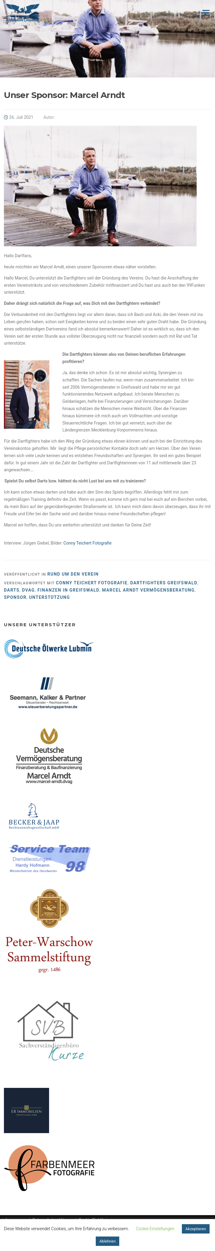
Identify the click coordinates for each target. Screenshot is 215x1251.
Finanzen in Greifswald (68, 590)
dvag (28, 590)
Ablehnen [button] (107, 1241)
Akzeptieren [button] (195, 1229)
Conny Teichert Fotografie (88, 543)
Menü (206, 12)
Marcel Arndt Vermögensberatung (148, 590)
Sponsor (15, 597)
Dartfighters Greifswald (164, 582)
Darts (11, 590)
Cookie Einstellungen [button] (155, 1228)
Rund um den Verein (73, 574)
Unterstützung (49, 597)
